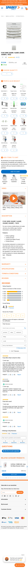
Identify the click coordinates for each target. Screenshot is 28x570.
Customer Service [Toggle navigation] (6, 509)
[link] (5, 433)
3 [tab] (10, 478)
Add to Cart (15, 172)
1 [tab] (6, 478)
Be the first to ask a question (11, 451)
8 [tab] (22, 478)
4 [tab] (13, 478)
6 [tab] (17, 478)
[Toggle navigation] (2, 8)
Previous (1, 466)
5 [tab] (15, 478)
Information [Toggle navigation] (4, 499)
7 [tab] (19, 478)
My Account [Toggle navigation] (4, 504)
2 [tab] (8, 478)
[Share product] (5, 57)
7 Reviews (14, 433)
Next (27, 466)
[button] (21, 8)
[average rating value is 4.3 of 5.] (13, 57)
